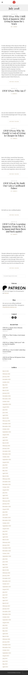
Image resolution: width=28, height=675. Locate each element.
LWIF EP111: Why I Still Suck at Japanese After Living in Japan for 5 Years (14, 20)
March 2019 (6, 539)
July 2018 (5, 559)
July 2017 (5, 592)
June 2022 (5, 467)
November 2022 (7, 454)
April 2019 (5, 537)
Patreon (6, 293)
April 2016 (5, 633)
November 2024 (7, 398)
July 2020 (5, 512)
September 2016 (7, 619)
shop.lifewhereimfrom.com (10, 307)
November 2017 (7, 581)
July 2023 (5, 437)
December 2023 (7, 423)
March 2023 (6, 443)
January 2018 (6, 575)
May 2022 (5, 470)
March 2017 (6, 603)
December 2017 (7, 578)
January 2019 (6, 545)
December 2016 (7, 611)
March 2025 (6, 390)
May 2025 (5, 385)
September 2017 (7, 586)
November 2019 (7, 520)
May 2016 (5, 631)
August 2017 (6, 589)
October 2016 (6, 617)
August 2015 (6, 655)
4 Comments (14, 93)
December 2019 (7, 517)
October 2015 (6, 650)
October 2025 (6, 382)
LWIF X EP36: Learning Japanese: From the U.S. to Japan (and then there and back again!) (14, 228)
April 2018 (5, 567)
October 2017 (6, 584)
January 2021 (6, 503)
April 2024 (5, 415)
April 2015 (5, 666)
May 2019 (5, 534)
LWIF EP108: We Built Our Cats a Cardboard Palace (14, 186)
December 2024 (7, 396)
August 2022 (6, 462)
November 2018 (7, 550)
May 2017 (5, 597)
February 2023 (6, 445)
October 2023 (6, 429)
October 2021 (6, 487)
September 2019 (7, 526)
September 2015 (7, 653)
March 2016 (6, 636)
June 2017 (5, 595)
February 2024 (6, 421)
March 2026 (6, 371)
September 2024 (7, 404)
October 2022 (6, 456)
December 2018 (7, 548)
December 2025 (7, 379)
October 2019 (6, 523)
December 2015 (7, 644)
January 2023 (6, 448)
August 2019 (6, 528)
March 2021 (6, 498)
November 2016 (7, 614)
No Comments (14, 138)
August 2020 (6, 509)
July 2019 (5, 531)
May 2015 (5, 664)
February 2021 (6, 501)
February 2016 (6, 639)
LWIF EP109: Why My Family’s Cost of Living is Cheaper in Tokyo (14, 133)
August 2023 (6, 434)
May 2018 (5, 564)
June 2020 (5, 514)
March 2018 (6, 570)
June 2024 (5, 412)
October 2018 (6, 553)
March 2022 (6, 476)
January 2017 (6, 608)
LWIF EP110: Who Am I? (14, 90)
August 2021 (6, 490)
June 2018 (5, 561)
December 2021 (7, 481)
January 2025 (6, 393)
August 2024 (6, 407)
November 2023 (7, 426)
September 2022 (7, 459)
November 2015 (7, 647)
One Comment (14, 26)
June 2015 (5, 661)
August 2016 (6, 622)
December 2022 (7, 451)
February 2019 (6, 542)
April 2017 (5, 600)
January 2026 (6, 376)
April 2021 (5, 495)
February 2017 (6, 606)
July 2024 (5, 409)
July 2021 (5, 492)
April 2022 (5, 473)
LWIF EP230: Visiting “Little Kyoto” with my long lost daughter (13, 343)
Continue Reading (14, 81)
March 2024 (6, 418)
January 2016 (6, 642)
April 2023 (5, 440)
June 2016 (5, 628)
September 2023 (7, 432)
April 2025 (5, 387)
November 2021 (7, 484)
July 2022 (5, 465)
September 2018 (7, 556)
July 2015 (5, 658)
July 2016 (5, 625)
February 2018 (6, 573)
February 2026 (6, 374)
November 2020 (7, 506)
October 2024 (6, 401)
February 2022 (6, 479)
